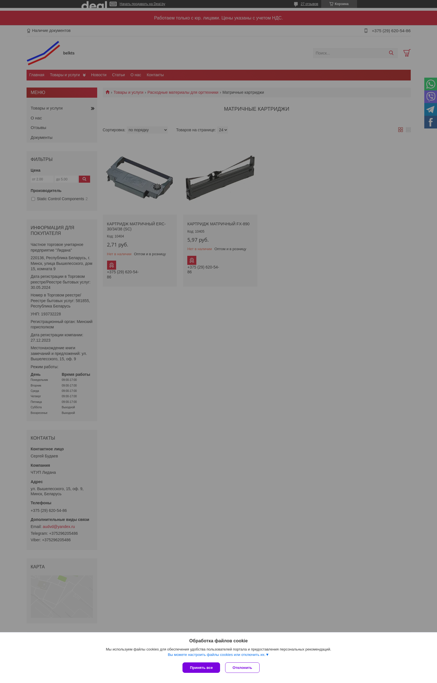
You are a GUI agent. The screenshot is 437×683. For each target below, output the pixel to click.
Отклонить (243, 667)
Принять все (201, 667)
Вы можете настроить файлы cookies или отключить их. (217, 655)
